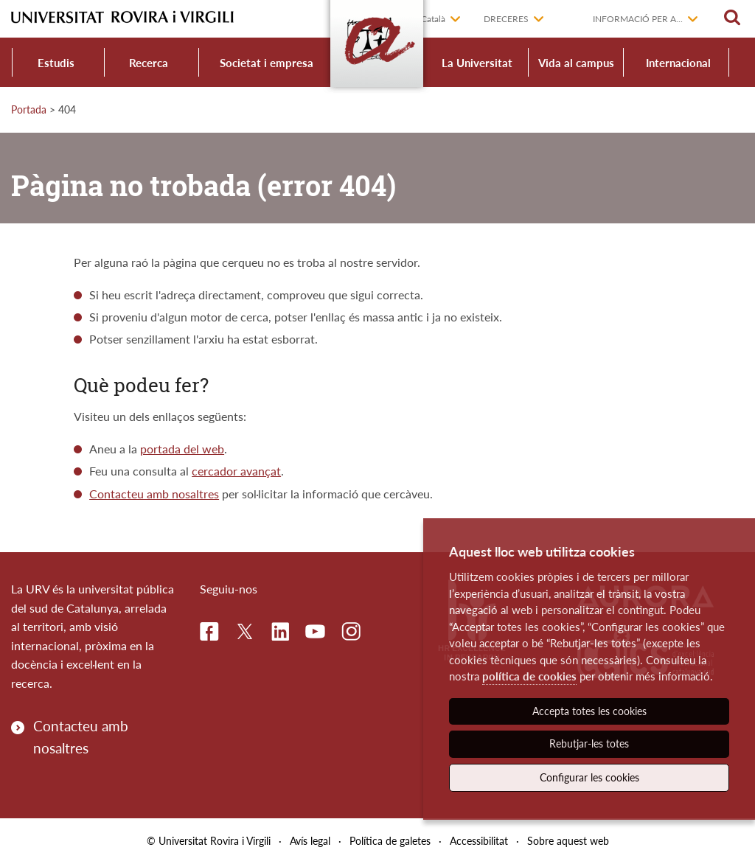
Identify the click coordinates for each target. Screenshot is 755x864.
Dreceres (506, 18)
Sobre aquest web (568, 841)
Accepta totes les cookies (589, 711)
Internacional (678, 62)
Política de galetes (390, 841)
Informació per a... (638, 18)
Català (433, 18)
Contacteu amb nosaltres (154, 494)
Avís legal (310, 841)
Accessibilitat (479, 841)
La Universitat (477, 62)
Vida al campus (576, 62)
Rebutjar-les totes (589, 743)
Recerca (148, 62)
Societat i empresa (266, 62)
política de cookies (529, 676)
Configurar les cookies (589, 777)
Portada (28, 109)
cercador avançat (236, 471)
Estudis (56, 62)
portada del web (182, 449)
